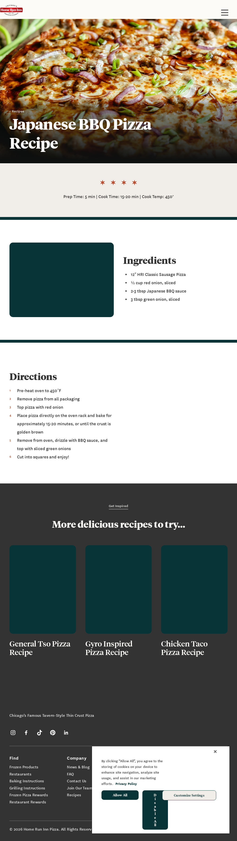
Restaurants (20, 774)
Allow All (120, 794)
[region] (160, 789)
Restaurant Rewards (27, 802)
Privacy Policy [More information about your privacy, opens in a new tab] (126, 783)
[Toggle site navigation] (224, 12)
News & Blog (78, 767)
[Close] (215, 751)
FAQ (70, 774)
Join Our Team (79, 788)
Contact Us (77, 780)
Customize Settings (189, 795)
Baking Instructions (26, 780)
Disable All (155, 809)
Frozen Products (23, 767)
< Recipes (16, 111)
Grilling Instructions (27, 788)
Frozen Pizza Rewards (28, 794)
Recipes (74, 794)
